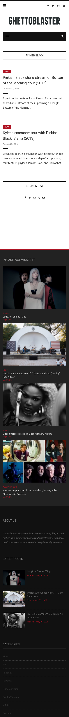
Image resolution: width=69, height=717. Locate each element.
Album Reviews (10, 487)
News (7, 72)
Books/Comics (11, 697)
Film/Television (11, 689)
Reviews (7, 680)
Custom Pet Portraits (13, 224)
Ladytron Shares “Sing (14, 316)
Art (4, 664)
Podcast (7, 672)
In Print (6, 705)
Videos (5, 313)
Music (6, 656)
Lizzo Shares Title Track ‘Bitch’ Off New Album (27, 433)
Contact (7, 713)
